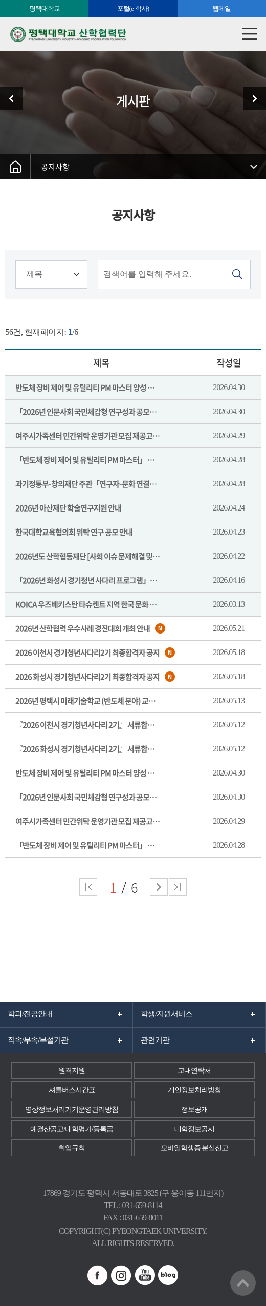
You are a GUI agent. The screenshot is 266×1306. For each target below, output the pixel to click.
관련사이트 (15, 98)
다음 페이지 (159, 887)
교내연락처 (194, 1070)
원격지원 (71, 1070)
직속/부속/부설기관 (38, 1040)
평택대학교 (44, 8)
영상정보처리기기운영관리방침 (71, 1109)
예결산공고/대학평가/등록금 (71, 1129)
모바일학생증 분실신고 (195, 1148)
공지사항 (55, 166)
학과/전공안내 (30, 1014)
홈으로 (15, 166)
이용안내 (250, 98)
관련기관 (155, 1040)
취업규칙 (71, 1148)
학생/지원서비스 (166, 1014)
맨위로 (243, 1283)
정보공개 (194, 1109)
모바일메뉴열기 (249, 34)
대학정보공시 (194, 1129)
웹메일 (221, 8)
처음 (88, 887)
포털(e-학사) (133, 8)
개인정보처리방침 (194, 1090)
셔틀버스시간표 (72, 1090)
